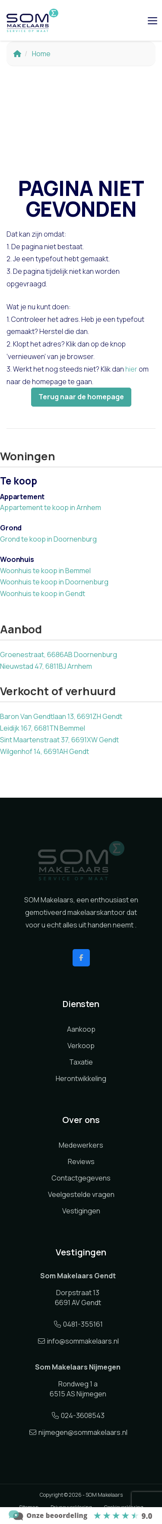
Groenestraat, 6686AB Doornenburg (58, 654)
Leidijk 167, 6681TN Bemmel (42, 728)
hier (131, 369)
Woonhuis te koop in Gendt (42, 593)
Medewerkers (81, 1145)
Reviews (81, 1161)
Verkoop (81, 1045)
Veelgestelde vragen (81, 1194)
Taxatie (81, 1062)
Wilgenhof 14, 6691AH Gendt (44, 751)
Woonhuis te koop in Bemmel (45, 570)
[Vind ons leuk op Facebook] (81, 957)
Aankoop (81, 1029)
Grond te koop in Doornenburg (48, 539)
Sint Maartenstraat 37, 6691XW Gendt (59, 739)
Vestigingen (81, 1211)
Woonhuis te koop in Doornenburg (54, 582)
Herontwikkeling (81, 1078)
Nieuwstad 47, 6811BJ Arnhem (46, 666)
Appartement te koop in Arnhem (50, 507)
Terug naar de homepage (81, 396)
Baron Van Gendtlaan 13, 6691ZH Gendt (61, 716)
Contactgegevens (81, 1178)
